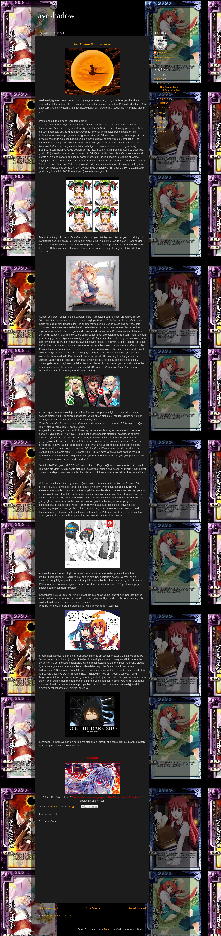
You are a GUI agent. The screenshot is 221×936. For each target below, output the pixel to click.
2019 (160, 117)
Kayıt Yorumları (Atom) (59, 915)
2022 (160, 74)
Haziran (164, 103)
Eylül (163, 83)
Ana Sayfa (92, 908)
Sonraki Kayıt (48, 908)
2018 (160, 122)
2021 (160, 79)
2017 (160, 126)
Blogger (108, 929)
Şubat (163, 107)
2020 (160, 113)
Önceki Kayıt (136, 908)
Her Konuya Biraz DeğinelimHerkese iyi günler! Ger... (170, 90)
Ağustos (164, 98)
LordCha (162, 52)
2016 (160, 131)
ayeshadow (56, 15)
